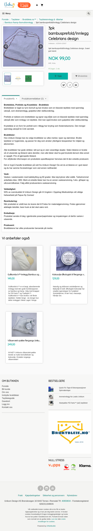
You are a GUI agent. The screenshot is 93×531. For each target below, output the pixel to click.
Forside (5, 19)
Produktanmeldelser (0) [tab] (33, 98)
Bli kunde (6, 389)
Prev (8, 46)
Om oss (5, 392)
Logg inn (6, 404)
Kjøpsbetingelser (32, 495)
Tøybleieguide (8, 398)
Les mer (54, 519)
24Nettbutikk (51, 526)
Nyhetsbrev (72, 495)
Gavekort (6, 401)
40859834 (66, 501)
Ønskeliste (81, 76)
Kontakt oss (7, 407)
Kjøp (58, 76)
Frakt (20, 495)
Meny (6, 13)
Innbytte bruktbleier (10, 395)
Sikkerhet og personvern (53, 495)
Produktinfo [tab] (9, 98)
